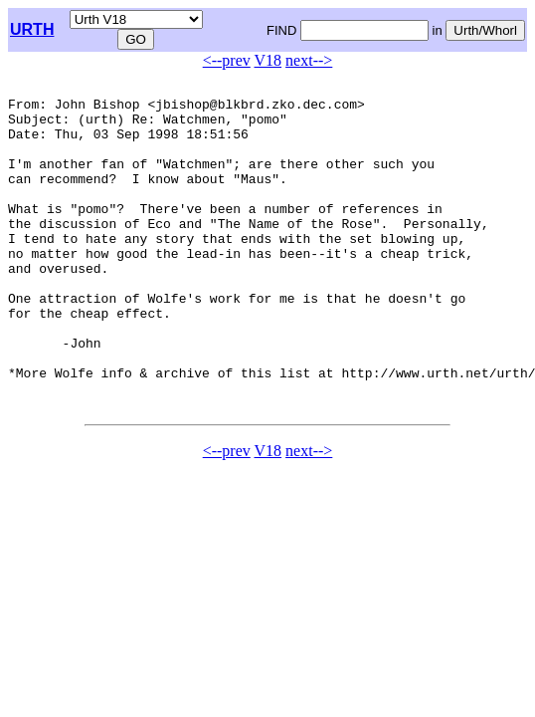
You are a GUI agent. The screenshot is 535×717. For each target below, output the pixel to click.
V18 (268, 60)
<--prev (227, 60)
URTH (32, 29)
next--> (308, 60)
